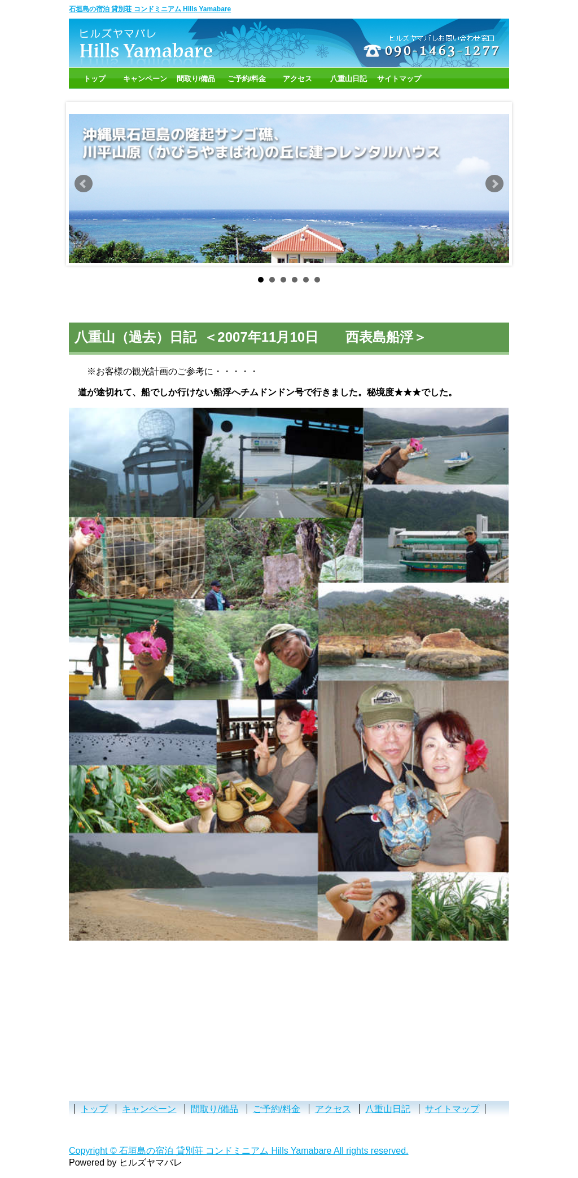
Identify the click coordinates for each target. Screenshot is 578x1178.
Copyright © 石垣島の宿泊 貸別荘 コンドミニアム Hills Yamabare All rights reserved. (239, 1150)
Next (494, 184)
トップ (95, 78)
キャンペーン (145, 78)
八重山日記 (348, 78)
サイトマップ (399, 78)
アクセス (297, 78)
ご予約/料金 (246, 78)
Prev (84, 184)
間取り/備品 (196, 78)
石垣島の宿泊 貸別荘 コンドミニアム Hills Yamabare (150, 9)
